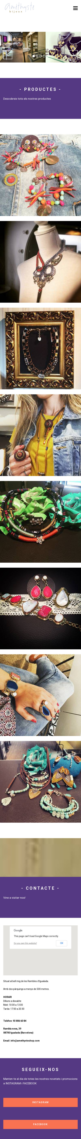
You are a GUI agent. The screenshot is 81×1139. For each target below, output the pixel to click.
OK (61, 943)
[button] (7, 54)
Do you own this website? (25, 943)
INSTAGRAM (40, 1102)
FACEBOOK (40, 1124)
